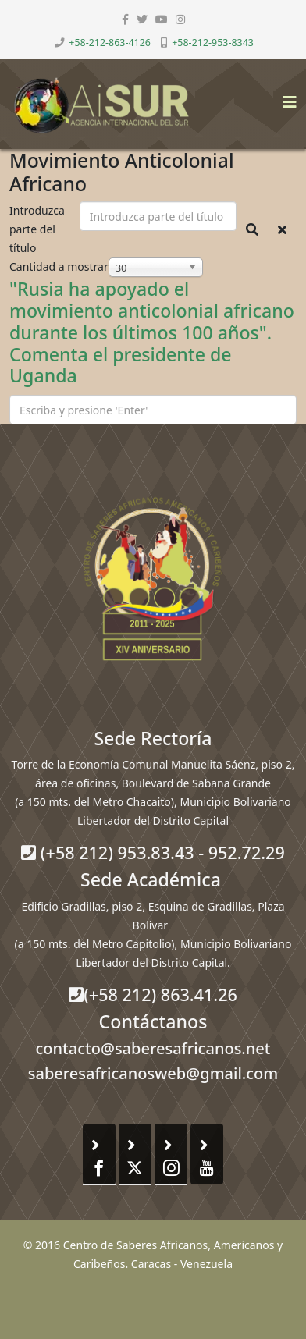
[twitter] (142, 19)
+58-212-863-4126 (110, 42)
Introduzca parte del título (37, 229)
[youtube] (161, 19)
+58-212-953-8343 (213, 42)
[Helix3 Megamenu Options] (286, 97)
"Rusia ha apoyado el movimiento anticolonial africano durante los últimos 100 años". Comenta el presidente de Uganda (151, 332)
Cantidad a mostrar (59, 266)
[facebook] (125, 19)
